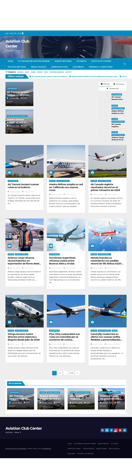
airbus (27, 72)
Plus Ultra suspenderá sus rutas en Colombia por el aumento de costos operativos (64, 338)
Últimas (105, 84)
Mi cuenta (82, 61)
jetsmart (68, 72)
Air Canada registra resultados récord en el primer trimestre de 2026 (105, 187)
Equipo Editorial (63, 61)
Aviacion (10, 116)
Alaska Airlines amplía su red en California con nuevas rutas (66, 187)
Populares (119, 84)
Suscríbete (78, 67)
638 (71, 373)
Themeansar (47, 448)
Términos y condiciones (101, 67)
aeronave (20, 72)
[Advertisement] (65, 15)
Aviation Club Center (23, 428)
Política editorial (17, 67)
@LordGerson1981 (113, 344)
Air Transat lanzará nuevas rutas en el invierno (18, 95)
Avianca (39, 72)
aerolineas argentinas (57, 72)
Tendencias (113, 88)
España (114, 330)
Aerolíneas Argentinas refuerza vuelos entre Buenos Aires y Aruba (62, 260)
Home (10, 61)
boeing (33, 72)
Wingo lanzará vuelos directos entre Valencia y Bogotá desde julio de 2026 (24, 337)
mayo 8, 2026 (14, 98)
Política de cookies (101, 61)
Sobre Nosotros (59, 67)
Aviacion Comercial (21, 116)
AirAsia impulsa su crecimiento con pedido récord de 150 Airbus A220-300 (106, 262)
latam (46, 72)
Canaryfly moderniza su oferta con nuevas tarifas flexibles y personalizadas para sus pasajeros (105, 338)
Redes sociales (38, 67)
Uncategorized (12, 88)
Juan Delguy (28, 191)
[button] (125, 64)
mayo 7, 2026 (15, 344)
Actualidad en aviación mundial (34, 61)
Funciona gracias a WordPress (16, 448)
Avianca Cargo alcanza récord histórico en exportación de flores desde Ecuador (24, 262)
